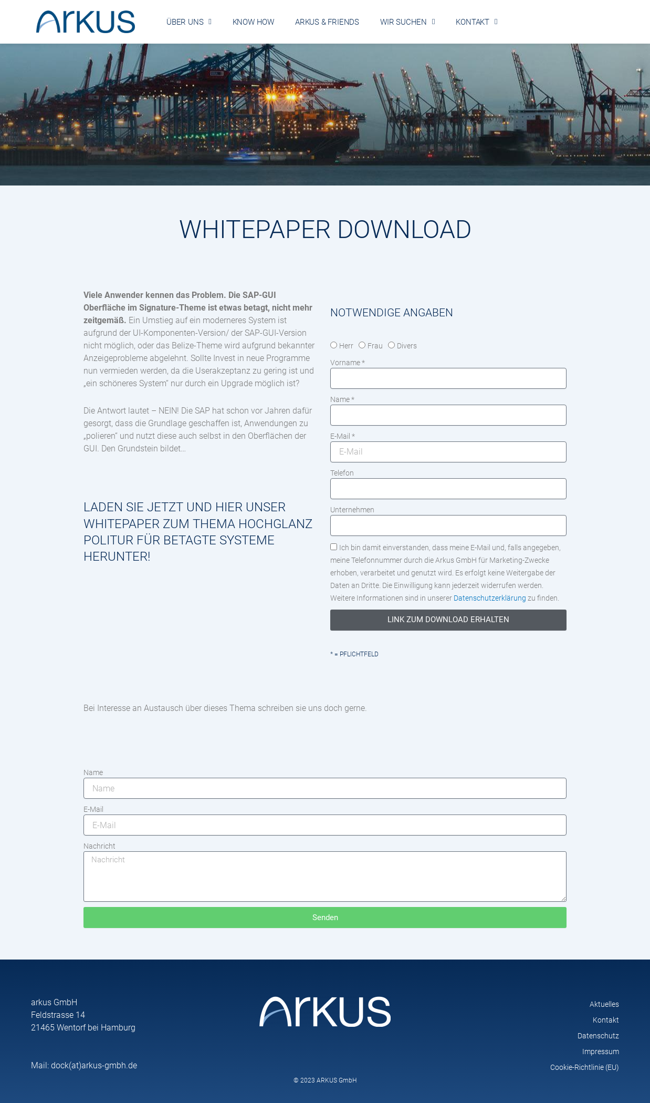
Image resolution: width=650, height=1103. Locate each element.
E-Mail (93, 809)
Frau (375, 346)
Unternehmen (352, 510)
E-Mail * (342, 436)
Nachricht (99, 846)
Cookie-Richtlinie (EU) (584, 1067)
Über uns (189, 22)
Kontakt (476, 22)
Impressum (600, 1051)
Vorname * (347, 362)
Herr (346, 346)
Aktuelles (604, 1004)
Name (93, 772)
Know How (253, 22)
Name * (342, 399)
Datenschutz (598, 1036)
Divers (407, 346)
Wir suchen (407, 22)
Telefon (342, 473)
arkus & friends (327, 22)
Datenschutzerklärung (490, 598)
